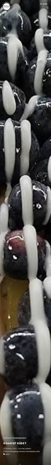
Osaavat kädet (15, 443)
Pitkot (7, 454)
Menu (45, 4)
